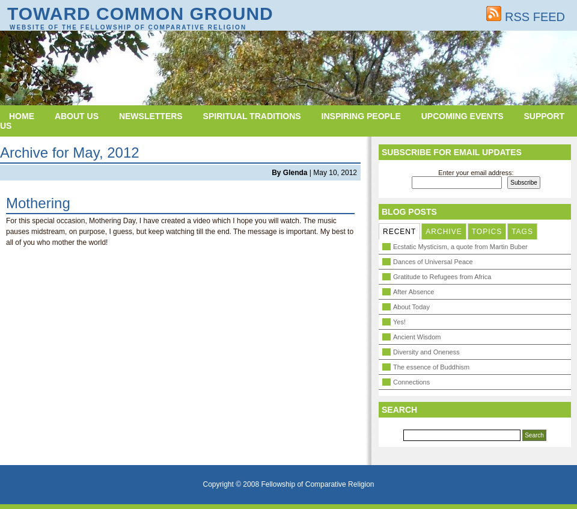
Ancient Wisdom (417, 337)
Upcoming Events (462, 116)
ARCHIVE (444, 231)
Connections (411, 382)
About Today (411, 306)
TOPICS (487, 231)
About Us (77, 116)
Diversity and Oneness (426, 352)
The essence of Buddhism (431, 367)
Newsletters (151, 116)
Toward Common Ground (140, 13)
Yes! (399, 321)
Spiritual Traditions (252, 116)
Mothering (38, 203)
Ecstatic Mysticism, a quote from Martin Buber (460, 246)
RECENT (399, 231)
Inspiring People (361, 116)
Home (21, 116)
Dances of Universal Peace (433, 261)
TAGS (522, 231)
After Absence (414, 291)
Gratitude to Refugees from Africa (442, 276)
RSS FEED (525, 16)
